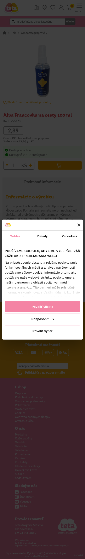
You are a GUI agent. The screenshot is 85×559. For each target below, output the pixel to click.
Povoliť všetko (42, 306)
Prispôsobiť (42, 318)
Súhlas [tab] (15, 236)
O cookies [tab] (69, 236)
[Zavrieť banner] (78, 225)
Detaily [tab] (42, 236)
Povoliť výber (42, 331)
